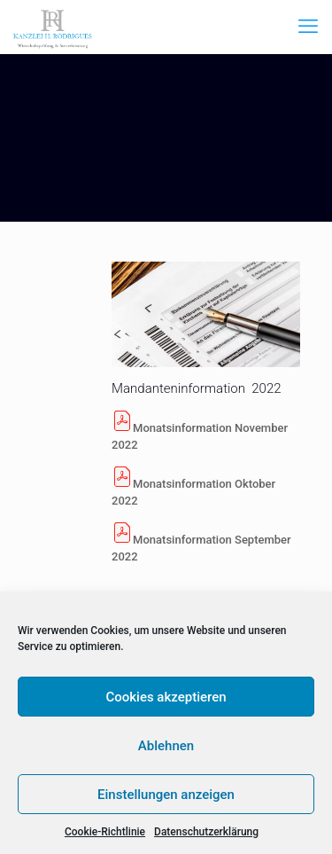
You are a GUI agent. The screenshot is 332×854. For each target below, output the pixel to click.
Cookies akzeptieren (165, 697)
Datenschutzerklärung (206, 832)
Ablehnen (166, 746)
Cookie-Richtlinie (105, 832)
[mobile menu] (308, 27)
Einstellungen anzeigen (166, 795)
